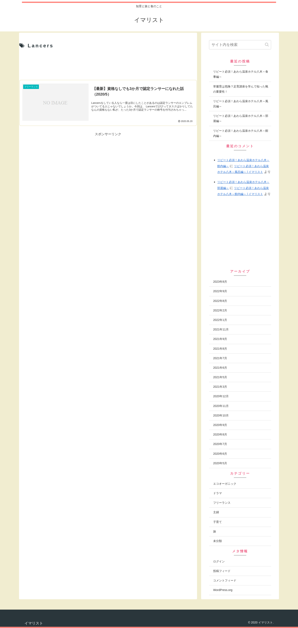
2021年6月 (220, 367)
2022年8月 (220, 301)
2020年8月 (220, 434)
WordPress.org (222, 590)
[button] (266, 44)
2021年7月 (220, 358)
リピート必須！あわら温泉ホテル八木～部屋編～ (240, 118)
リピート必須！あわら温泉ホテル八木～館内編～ (240, 133)
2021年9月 (220, 339)
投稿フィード (222, 571)
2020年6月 (220, 453)
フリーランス (222, 502)
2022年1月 (220, 320)
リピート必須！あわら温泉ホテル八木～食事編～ (240, 74)
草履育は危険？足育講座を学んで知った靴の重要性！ (240, 89)
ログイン (219, 561)
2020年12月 (221, 396)
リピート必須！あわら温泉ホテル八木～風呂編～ (240, 103)
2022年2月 (220, 310)
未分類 (217, 541)
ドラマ (217, 493)
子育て (217, 522)
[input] (240, 44)
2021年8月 (220, 348)
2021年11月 (221, 329)
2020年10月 (221, 415)
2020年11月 (221, 406)
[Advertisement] (108, 64)
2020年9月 (220, 425)
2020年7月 (220, 444)
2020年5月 (220, 463)
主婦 (216, 512)
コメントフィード (224, 580)
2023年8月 (220, 281)
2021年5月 (220, 377)
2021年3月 (220, 386)
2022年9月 (220, 291)
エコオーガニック (224, 483)
